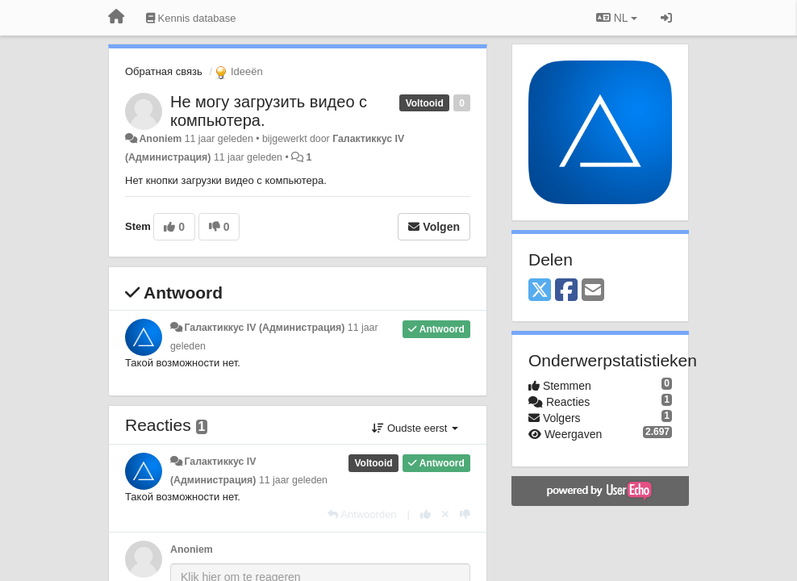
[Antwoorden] (362, 514)
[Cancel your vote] (445, 514)
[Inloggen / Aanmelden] (666, 17)
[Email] (593, 291)
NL (616, 17)
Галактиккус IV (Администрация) (264, 327)
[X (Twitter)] (539, 291)
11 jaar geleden (293, 480)
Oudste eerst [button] (415, 428)
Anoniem (160, 138)
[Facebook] (566, 291)
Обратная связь (163, 71)
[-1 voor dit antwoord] (465, 514)
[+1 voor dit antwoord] (425, 514)
